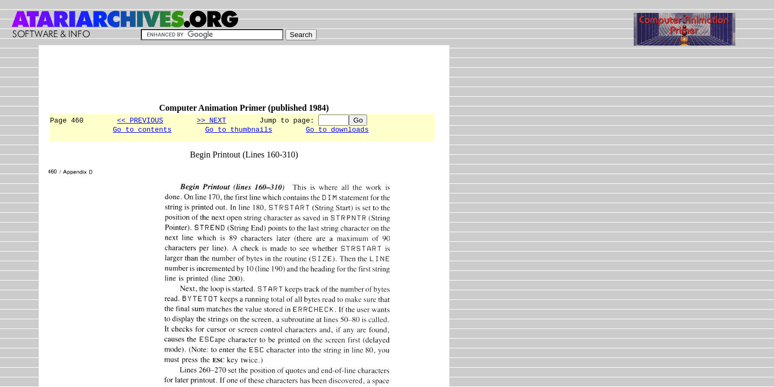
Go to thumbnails (239, 130)
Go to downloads (337, 130)
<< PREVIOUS (140, 120)
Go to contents (142, 130)
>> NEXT (211, 120)
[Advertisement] (244, 79)
